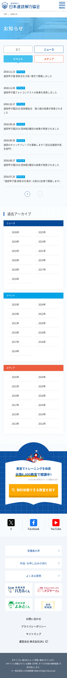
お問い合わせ (33, 619)
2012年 (41, 423)
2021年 (41, 250)
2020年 (14, 260)
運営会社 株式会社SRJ (31, 641)
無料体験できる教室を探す (36, 489)
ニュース (49, 49)
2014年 (14, 351)
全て (18, 49)
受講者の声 (33, 550)
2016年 (14, 278)
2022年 (14, 250)
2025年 (41, 232)
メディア (49, 59)
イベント (18, 59)
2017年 (41, 269)
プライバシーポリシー (33, 626)
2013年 (14, 423)
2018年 (14, 269)
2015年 (14, 414)
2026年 (14, 232)
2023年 (41, 241)
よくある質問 (33, 576)
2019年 (41, 260)
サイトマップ (33, 634)
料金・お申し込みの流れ (33, 563)
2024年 (14, 241)
